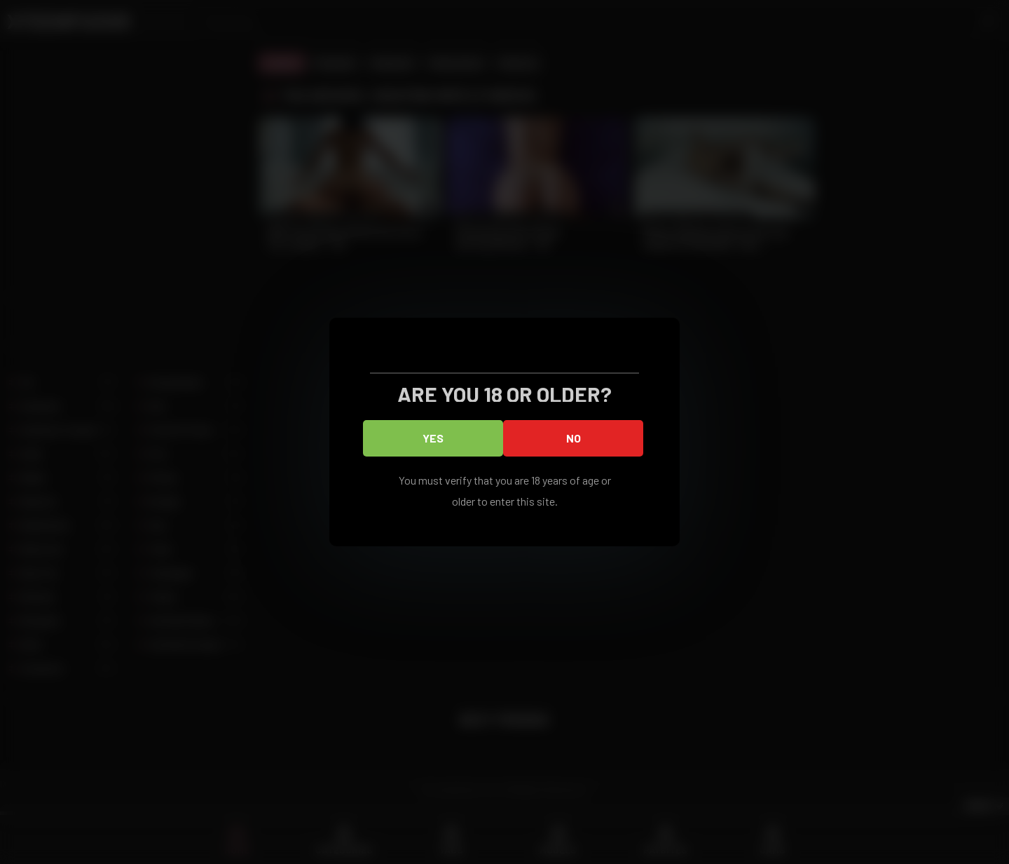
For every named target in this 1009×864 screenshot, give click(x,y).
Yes (433, 438)
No (573, 438)
